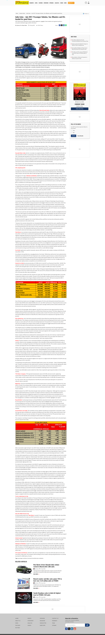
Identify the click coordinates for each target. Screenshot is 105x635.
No (73, 132)
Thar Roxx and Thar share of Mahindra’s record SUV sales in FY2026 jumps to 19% (80, 53)
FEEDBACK (54, 620)
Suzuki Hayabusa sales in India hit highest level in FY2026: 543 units (47, 594)
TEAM (53, 623)
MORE (65, 3)
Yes (74, 130)
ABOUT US (17, 620)
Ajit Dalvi (36, 568)
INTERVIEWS (46, 3)
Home (17, 13)
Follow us (86, 13)
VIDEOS (61, 3)
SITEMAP (54, 625)
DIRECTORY (42, 625)
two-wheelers (40, 558)
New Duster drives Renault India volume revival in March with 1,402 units (46, 566)
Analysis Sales (22, 13)
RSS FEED (17, 627)
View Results (80, 135)
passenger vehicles (22, 558)
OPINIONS (51, 3)
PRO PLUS (71, 2)
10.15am (31, 110)
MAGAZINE (42, 620)
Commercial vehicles (32, 558)
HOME (16, 618)
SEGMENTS (31, 3)
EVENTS (29, 618)
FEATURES (41, 3)
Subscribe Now (79, 108)
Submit (73, 135)
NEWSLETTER (43, 623)
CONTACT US (55, 618)
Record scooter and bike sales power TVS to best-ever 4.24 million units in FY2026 (47, 580)
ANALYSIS (57, 3)
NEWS (36, 3)
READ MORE (36, 574)
